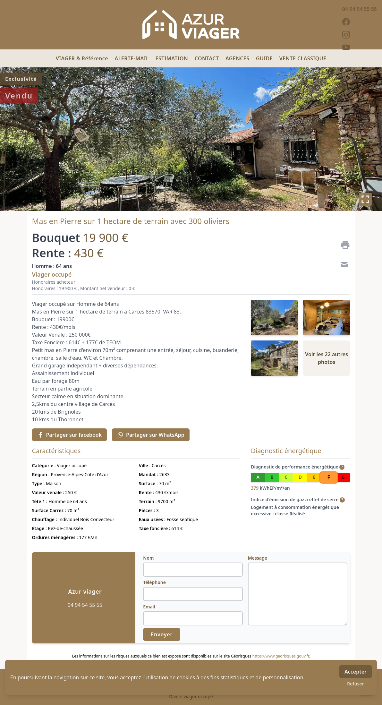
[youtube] (359, 47)
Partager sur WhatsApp (150, 434)
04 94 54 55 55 (359, 9)
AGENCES (238, 58)
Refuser (355, 684)
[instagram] (359, 35)
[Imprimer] (342, 245)
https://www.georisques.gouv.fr (280, 656)
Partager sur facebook (69, 434)
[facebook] (359, 22)
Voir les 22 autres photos (326, 358)
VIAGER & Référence (83, 58)
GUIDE (265, 58)
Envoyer (162, 634)
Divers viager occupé (191, 696)
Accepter (355, 671)
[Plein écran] (365, 199)
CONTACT (207, 58)
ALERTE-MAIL (132, 58)
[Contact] (342, 265)
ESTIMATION (173, 58)
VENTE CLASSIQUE (303, 58)
